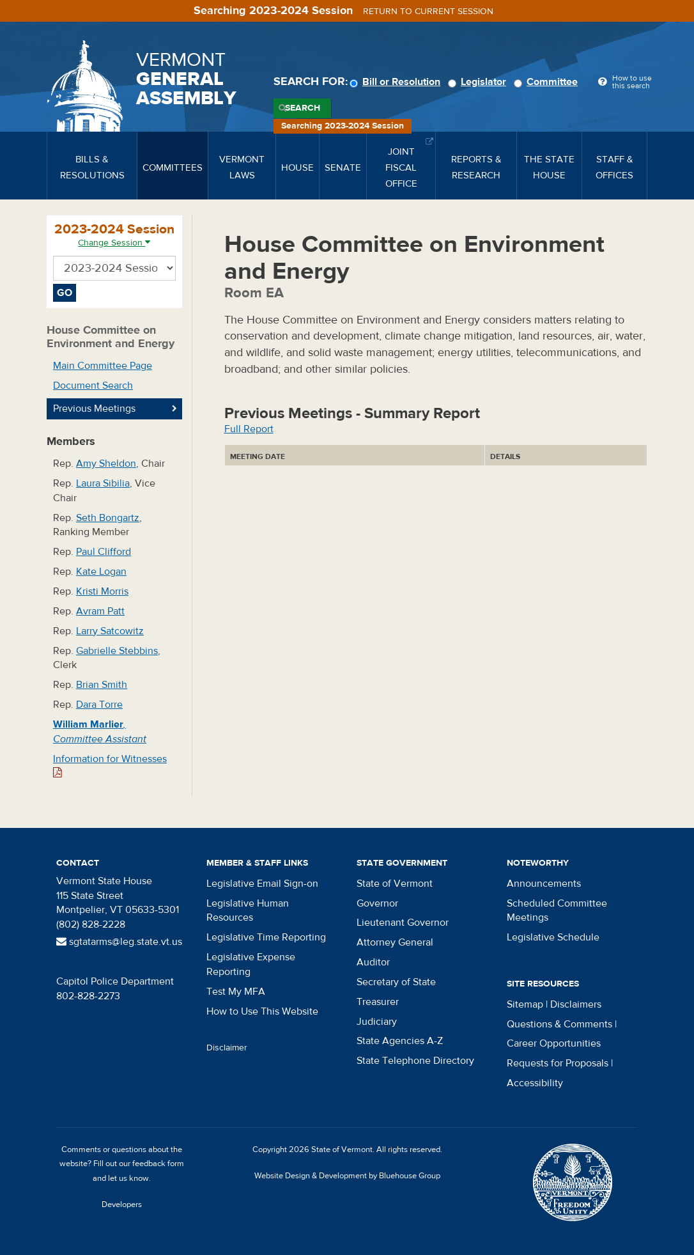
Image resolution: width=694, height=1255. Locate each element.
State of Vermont (395, 883)
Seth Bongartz (107, 517)
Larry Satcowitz (110, 631)
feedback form (158, 1163)
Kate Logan (101, 571)
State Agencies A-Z (400, 1040)
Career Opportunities (554, 1043)
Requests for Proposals (557, 1063)
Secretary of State (396, 982)
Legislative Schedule (553, 937)
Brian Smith (101, 684)
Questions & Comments (559, 1024)
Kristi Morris (102, 591)
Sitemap (525, 1004)
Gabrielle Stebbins (117, 650)
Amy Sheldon (106, 463)
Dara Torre (99, 704)
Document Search (93, 385)
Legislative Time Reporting (266, 937)
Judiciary (377, 1021)
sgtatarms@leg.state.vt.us (119, 941)
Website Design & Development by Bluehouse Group (347, 1176)
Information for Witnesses (110, 765)
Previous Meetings (94, 408)
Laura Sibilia (103, 483)
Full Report (249, 429)
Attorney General (395, 942)
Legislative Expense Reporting (250, 964)
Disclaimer (226, 1048)
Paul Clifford (103, 551)
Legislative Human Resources (247, 910)
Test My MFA (235, 991)
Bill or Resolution (396, 81)
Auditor (373, 962)
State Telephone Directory (415, 1060)
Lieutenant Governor (403, 922)
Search (302, 108)
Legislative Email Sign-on (262, 883)
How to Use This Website (262, 1011)
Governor (377, 903)
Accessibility (535, 1083)
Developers (122, 1204)
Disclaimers (575, 1004)
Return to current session (428, 11)
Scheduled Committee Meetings (557, 910)
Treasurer (378, 1001)
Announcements (544, 883)
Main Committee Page (102, 365)
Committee (548, 81)
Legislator (479, 81)
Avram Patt (100, 611)
